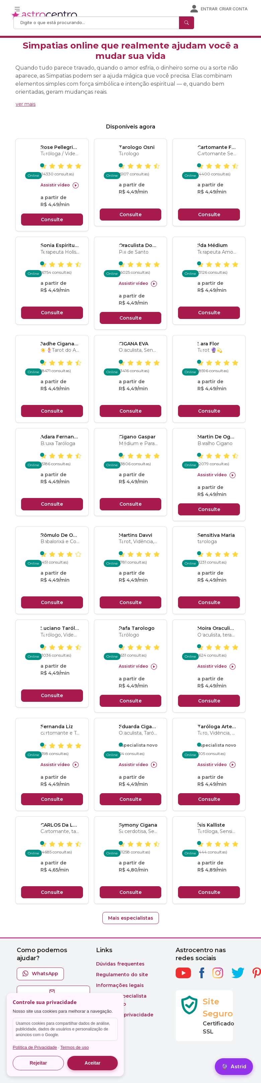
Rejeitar (38, 1063)
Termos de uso (74, 1047)
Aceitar (92, 1063)
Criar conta (233, 8)
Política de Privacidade (35, 1047)
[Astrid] (234, 1066)
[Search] (97, 22)
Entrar (209, 8)
